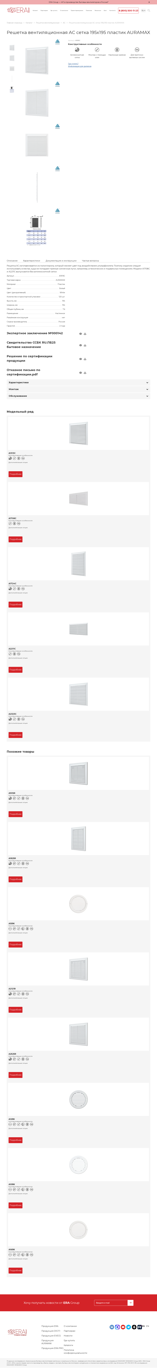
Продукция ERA (49, 1326)
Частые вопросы (90, 261)
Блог (105, 10)
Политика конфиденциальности (75, 1351)
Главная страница (14, 23)
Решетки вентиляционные (47, 23)
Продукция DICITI (50, 1331)
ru (143, 1326)
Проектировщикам (77, 10)
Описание (12, 261)
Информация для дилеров (79, 66)
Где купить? (73, 64)
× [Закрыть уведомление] (149, 2)
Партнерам (44, 10)
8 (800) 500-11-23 (128, 10)
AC (64, 23)
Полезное (89, 10)
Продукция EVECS (51, 1336)
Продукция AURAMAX (47, 1342)
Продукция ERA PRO (52, 1348)
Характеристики (31, 261)
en (147, 1326)
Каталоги (68, 1345)
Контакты (112, 10)
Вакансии (98, 10)
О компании (64, 10)
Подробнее (15, 474)
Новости (68, 1336)
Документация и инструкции (61, 261)
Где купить (54, 10)
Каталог (35, 10)
